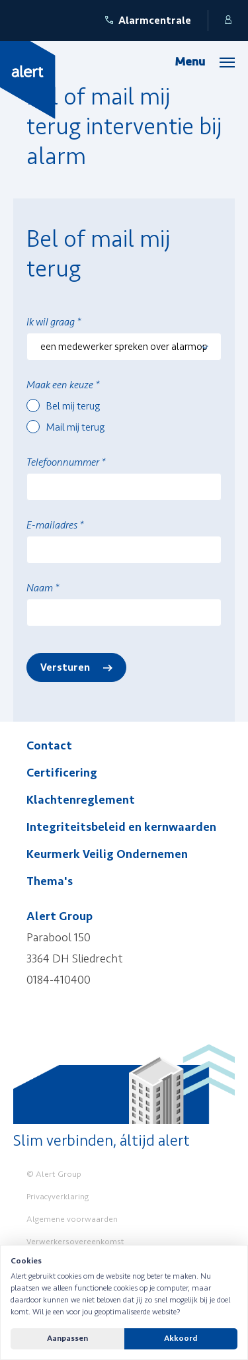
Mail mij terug (75, 427)
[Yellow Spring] (28, 79)
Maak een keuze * (62, 385)
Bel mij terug (73, 406)
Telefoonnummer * (65, 462)
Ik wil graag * (53, 322)
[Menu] (205, 61)
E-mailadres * (54, 525)
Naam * (42, 588)
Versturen (65, 667)
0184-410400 (58, 979)
